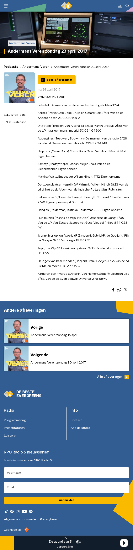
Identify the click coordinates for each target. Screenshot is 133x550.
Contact (76, 420)
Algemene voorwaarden (21, 519)
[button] (124, 543)
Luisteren (10, 435)
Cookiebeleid (13, 529)
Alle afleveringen (113, 377)
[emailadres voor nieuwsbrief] (66, 487)
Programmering (15, 420)
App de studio (80, 427)
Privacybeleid (49, 519)
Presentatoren (14, 427)
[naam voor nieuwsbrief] (66, 472)
